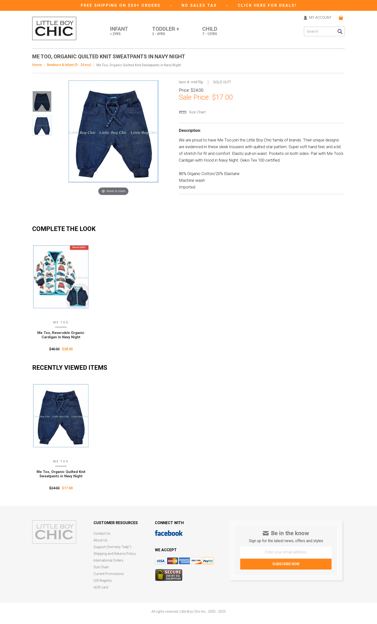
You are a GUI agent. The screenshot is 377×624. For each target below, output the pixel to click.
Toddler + (165, 31)
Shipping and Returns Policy (115, 553)
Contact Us (102, 533)
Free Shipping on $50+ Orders (121, 5)
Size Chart (101, 567)
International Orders (108, 560)
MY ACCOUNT (320, 18)
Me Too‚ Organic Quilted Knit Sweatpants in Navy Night (61, 474)
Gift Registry (103, 580)
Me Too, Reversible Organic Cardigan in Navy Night (60, 335)
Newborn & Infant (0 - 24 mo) (69, 65)
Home (37, 65)
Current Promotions (109, 574)
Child (209, 31)
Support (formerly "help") (112, 547)
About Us (100, 540)
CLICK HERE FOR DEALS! (267, 5)
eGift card (101, 587)
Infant (119, 31)
